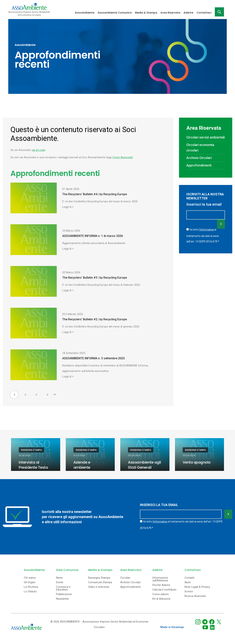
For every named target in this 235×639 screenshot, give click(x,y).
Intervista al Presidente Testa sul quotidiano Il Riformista (33, 470)
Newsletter (62, 598)
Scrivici (189, 591)
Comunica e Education (63, 588)
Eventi (59, 582)
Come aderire (160, 594)
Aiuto (188, 582)
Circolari (125, 577)
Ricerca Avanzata (195, 596)
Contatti (189, 577)
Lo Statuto (30, 591)
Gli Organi (29, 582)
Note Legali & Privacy (197, 587)
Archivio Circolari (199, 158)
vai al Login (38, 150)
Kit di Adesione (161, 598)
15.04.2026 (25, 455)
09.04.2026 (134, 455)
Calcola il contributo (164, 589)
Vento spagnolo (197, 462)
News (59, 577)
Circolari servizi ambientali (205, 137)
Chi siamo (30, 577)
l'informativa (206, 229)
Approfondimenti (199, 165)
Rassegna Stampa (31, 449)
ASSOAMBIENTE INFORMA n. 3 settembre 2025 (93, 358)
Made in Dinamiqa (172, 627)
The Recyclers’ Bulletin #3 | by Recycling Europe (94, 277)
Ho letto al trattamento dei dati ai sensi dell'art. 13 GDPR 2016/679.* (202, 235)
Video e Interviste (98, 587)
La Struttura (31, 587)
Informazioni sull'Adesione (160, 579)
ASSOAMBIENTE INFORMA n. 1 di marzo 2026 (92, 236)
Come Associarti (122, 157)
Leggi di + (68, 207)
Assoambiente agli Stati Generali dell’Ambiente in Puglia (144, 470)
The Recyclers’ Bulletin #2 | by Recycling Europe (94, 319)
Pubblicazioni (64, 594)
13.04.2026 (79, 455)
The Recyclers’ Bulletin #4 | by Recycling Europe (94, 194)
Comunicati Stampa (100, 582)
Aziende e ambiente (81, 465)
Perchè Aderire (161, 585)
